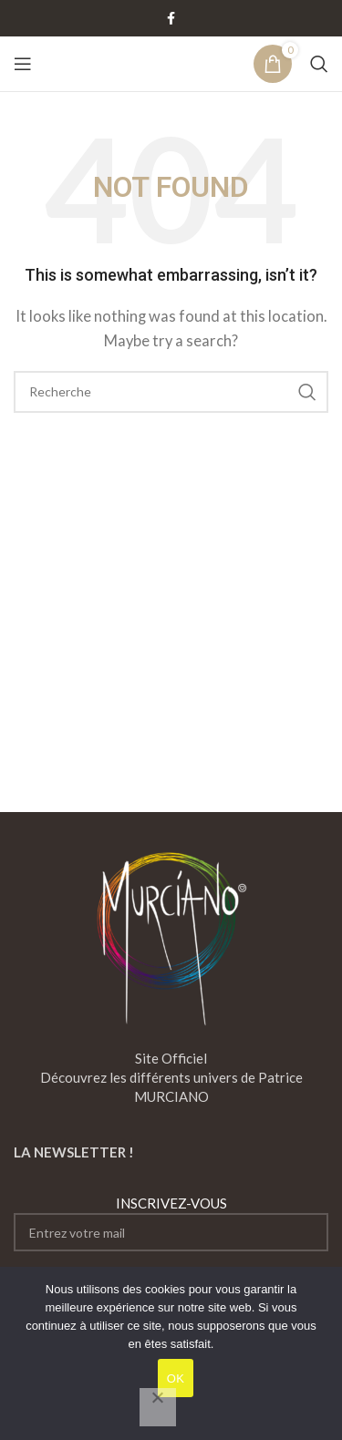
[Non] (158, 1407)
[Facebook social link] (171, 18)
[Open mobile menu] (23, 64)
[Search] (319, 64)
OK (175, 1378)
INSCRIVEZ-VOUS (171, 1223)
